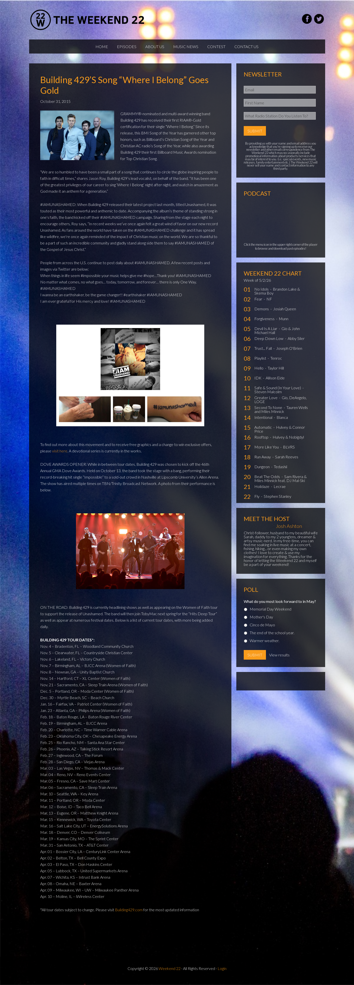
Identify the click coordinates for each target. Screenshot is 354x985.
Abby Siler (296, 343)
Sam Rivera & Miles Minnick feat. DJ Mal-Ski (280, 483)
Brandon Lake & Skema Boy (277, 295)
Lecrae (280, 491)
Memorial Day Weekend (270, 613)
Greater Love (266, 402)
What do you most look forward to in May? (280, 606)
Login (222, 973)
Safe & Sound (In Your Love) (278, 392)
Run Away (263, 461)
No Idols (261, 293)
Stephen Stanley (277, 501)
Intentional (263, 422)
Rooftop (261, 441)
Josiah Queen (284, 313)
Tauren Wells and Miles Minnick (281, 414)
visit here (59, 455)
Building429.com (129, 914)
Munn (283, 323)
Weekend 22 (170, 973)
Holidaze (262, 491)
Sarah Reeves (286, 461)
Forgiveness (264, 323)
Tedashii (280, 471)
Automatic (263, 431)
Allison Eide (275, 382)
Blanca (282, 422)
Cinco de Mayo (262, 629)
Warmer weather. (264, 645)
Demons (262, 313)
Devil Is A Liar (266, 333)
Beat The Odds (267, 481)
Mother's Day (261, 621)
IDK (258, 382)
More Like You (266, 451)
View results (279, 659)
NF (269, 303)
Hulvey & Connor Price (279, 433)
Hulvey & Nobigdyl (288, 441)
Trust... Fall (263, 353)
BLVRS (289, 451)
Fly (257, 501)
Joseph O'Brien (289, 353)
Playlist (260, 362)
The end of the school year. (272, 637)
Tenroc (276, 362)
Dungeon (262, 471)
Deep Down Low (269, 343)
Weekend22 (87, 19)
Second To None (268, 412)
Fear (258, 303)
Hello (259, 372)
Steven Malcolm (268, 396)
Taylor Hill (276, 372)
